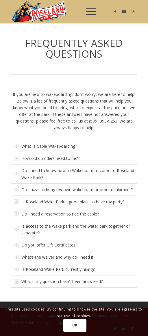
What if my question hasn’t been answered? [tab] (58, 281)
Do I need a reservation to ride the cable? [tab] (56, 214)
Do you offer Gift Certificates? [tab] (45, 245)
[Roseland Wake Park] (61, 11)
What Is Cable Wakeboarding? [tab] (45, 146)
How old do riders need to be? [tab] (46, 158)
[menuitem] (88, 11)
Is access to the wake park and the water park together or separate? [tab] (72, 229)
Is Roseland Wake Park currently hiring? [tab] (54, 269)
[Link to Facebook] (115, 11)
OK (74, 325)
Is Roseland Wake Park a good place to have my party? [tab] (69, 201)
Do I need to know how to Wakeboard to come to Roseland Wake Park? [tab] (74, 174)
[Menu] (88, 11)
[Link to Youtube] (124, 11)
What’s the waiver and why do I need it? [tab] (54, 257)
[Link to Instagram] (132, 11)
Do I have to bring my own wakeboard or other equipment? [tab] (73, 189)
